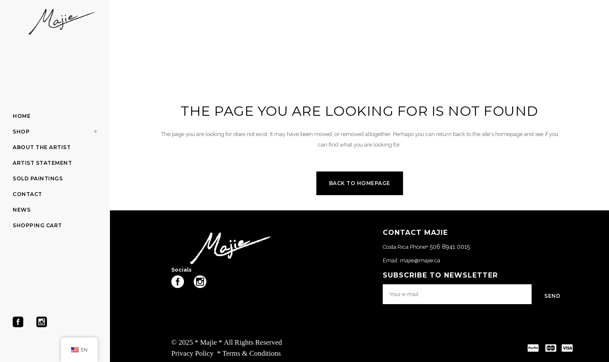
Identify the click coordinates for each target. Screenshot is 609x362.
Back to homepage (359, 183)
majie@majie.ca (420, 260)
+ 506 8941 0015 (448, 246)
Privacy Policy (192, 353)
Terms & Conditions (251, 353)
